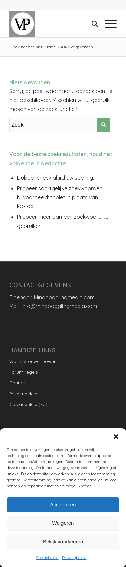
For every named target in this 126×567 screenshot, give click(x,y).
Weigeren (63, 523)
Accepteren (63, 504)
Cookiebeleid (47, 557)
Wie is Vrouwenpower (32, 361)
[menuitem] (91, 23)
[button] (116, 436)
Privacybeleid (74, 557)
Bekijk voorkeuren (63, 541)
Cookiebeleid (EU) (28, 404)
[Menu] (107, 23)
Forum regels (23, 372)
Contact (17, 382)
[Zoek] (91, 23)
